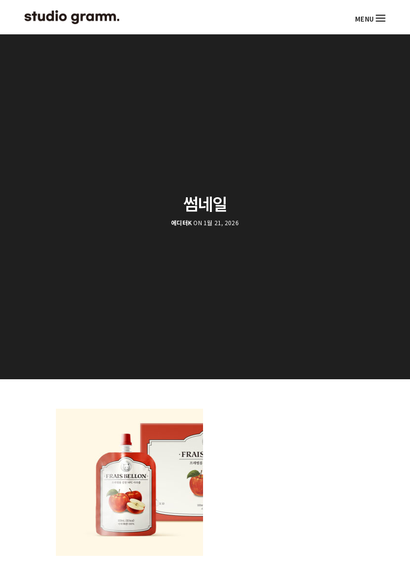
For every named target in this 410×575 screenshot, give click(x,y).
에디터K (181, 223)
